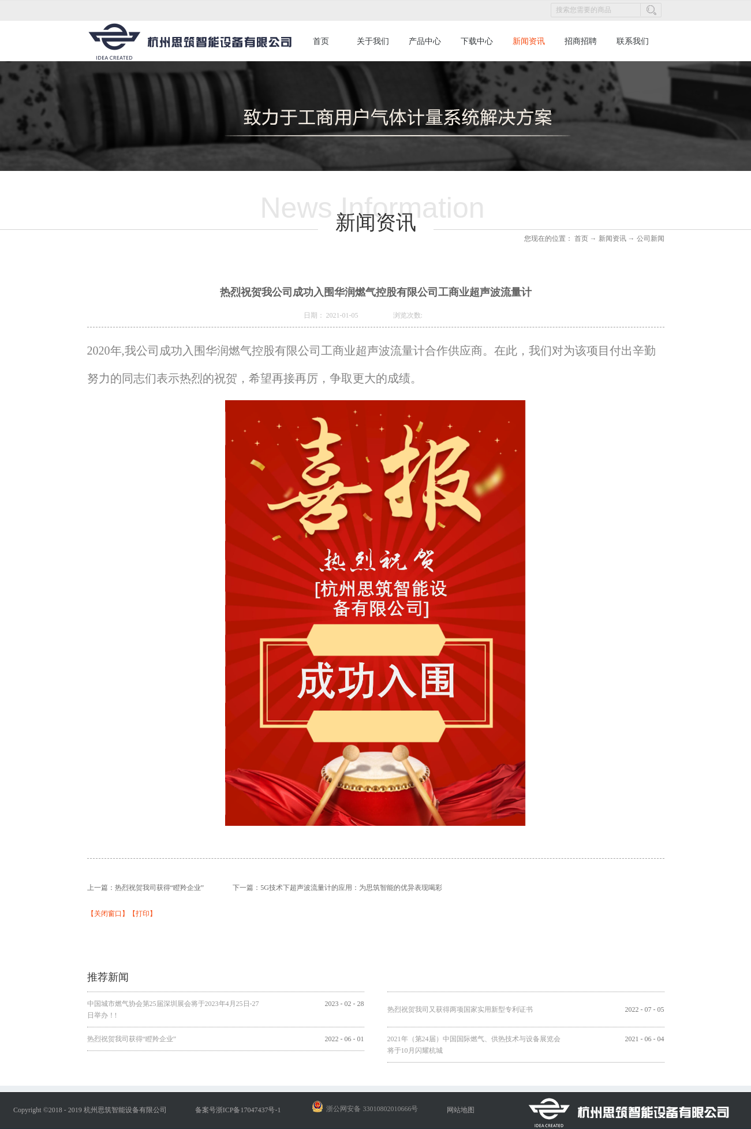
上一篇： (145, 888)
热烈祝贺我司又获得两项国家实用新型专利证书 (460, 1009)
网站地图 (458, 1110)
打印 (143, 914)
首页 (321, 41)
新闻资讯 (612, 238)
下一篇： (337, 888)
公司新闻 (650, 238)
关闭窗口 (108, 914)
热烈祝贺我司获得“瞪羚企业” (132, 1039)
